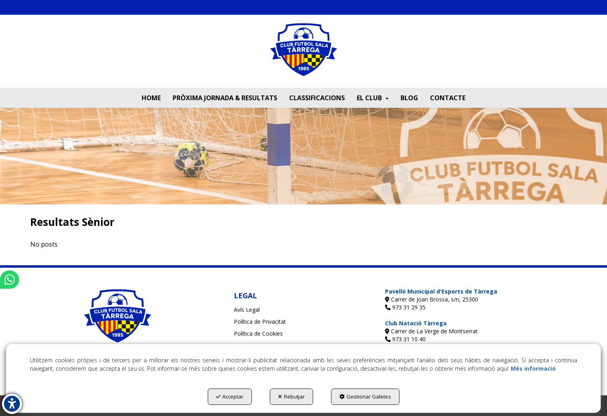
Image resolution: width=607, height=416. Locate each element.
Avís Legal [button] (247, 309)
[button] (303, 55)
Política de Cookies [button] (258, 333)
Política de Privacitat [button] (260, 321)
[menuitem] (151, 98)
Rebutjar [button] (291, 396)
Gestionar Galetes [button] (365, 396)
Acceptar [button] (229, 396)
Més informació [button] (533, 368)
